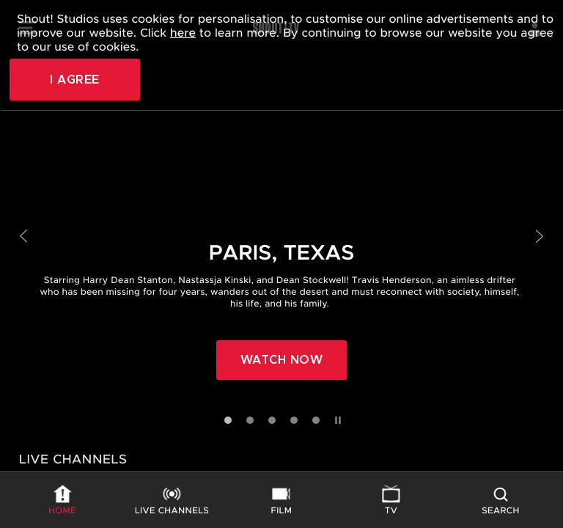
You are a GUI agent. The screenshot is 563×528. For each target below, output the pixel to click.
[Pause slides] (336, 417)
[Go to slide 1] (228, 420)
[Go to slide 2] (250, 420)
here (183, 33)
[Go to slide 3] (272, 420)
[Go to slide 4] (294, 420)
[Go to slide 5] (316, 420)
